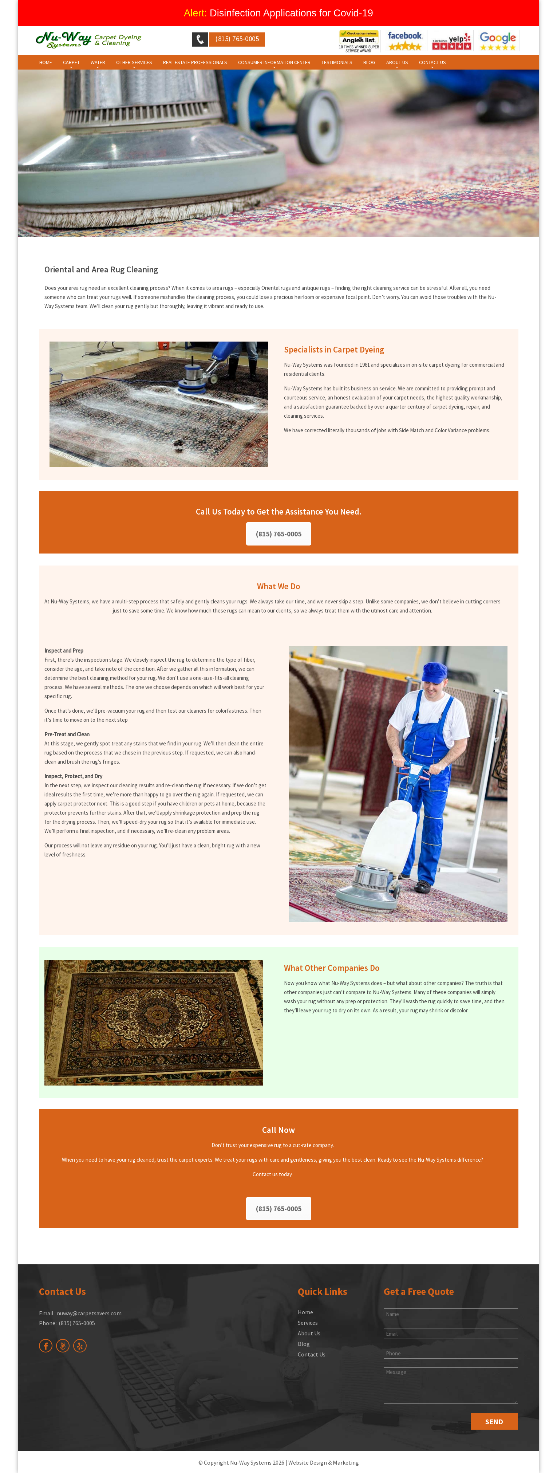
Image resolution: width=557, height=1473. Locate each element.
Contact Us (432, 62)
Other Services (134, 62)
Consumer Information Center (274, 62)
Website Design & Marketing (323, 1462)
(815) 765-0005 (278, 533)
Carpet (71, 62)
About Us (397, 62)
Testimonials (336, 62)
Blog (369, 62)
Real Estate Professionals (195, 62)
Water (98, 62)
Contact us (265, 1174)
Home (45, 62)
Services (308, 1322)
